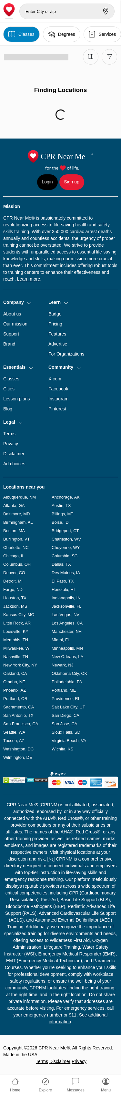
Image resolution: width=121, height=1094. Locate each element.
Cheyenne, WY (66, 547)
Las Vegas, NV (65, 614)
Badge (54, 313)
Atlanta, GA (14, 505)
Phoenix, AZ (14, 690)
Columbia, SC (64, 555)
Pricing (55, 323)
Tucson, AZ (13, 740)
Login (47, 181)
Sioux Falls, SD (66, 732)
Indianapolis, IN (66, 597)
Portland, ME (64, 690)
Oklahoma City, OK (69, 673)
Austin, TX (61, 505)
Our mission (15, 323)
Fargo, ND (13, 589)
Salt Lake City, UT (68, 707)
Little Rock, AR (17, 623)
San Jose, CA (64, 723)
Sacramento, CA (18, 707)
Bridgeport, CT (65, 530)
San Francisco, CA (20, 723)
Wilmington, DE (17, 757)
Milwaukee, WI (17, 648)
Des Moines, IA (66, 572)
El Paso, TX (63, 581)
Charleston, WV (66, 539)
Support (11, 333)
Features (57, 333)
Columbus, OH (17, 564)
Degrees (61, 34)
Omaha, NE (14, 681)
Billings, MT (62, 513)
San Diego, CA (65, 715)
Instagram (58, 398)
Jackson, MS (15, 606)
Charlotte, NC (16, 547)
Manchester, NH (67, 631)
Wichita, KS (62, 749)
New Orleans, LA (67, 656)
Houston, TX (14, 597)
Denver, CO (14, 572)
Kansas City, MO (19, 614)
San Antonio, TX (18, 715)
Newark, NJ (62, 665)
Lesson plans (16, 398)
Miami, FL (61, 639)
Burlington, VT (16, 539)
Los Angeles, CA (67, 623)
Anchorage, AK (66, 497)
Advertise (57, 343)
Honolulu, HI (63, 589)
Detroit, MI (13, 581)
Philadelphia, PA (67, 681)
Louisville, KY (15, 631)
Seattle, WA (14, 732)
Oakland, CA (15, 673)
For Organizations (66, 353)
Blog (7, 408)
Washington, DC (18, 749)
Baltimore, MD (16, 513)
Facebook (58, 388)
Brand (9, 343)
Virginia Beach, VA (69, 740)
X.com (54, 378)
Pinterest (57, 408)
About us (12, 313)
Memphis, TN (15, 639)
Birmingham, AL (18, 522)
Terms (9, 433)
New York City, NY (20, 665)
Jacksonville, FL (66, 606)
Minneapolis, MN (67, 648)
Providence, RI (65, 698)
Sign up (71, 181)
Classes (21, 34)
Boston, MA (14, 530)
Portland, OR (15, 698)
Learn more (28, 279)
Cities (9, 388)
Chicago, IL (14, 555)
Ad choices (14, 463)
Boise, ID (60, 522)
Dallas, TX (61, 564)
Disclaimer (13, 453)
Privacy (10, 443)
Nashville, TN (15, 656)
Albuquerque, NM (19, 497)
